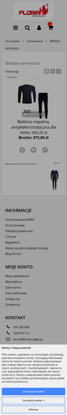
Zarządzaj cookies (32, 400)
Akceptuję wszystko (33, 391)
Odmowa (33, 409)
